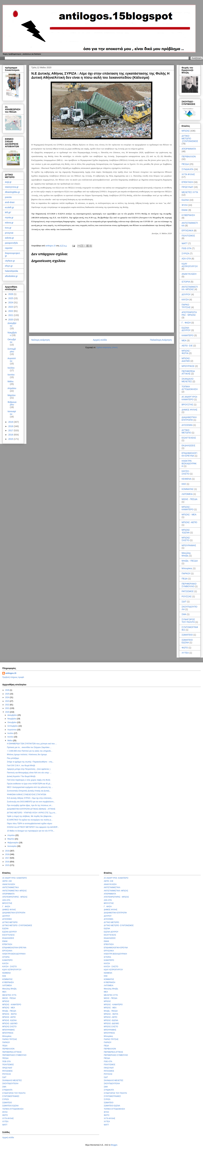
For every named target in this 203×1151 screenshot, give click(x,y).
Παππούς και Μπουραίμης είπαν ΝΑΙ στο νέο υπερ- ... (29, 773)
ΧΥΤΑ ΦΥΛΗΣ (188, 174)
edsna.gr (9, 222)
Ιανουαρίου (12, 412)
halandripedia (11, 271)
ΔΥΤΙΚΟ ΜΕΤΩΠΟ (186, 431)
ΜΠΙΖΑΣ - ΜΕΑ (189, 514)
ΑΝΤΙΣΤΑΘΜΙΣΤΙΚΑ (10, 887)
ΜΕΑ (184, 340)
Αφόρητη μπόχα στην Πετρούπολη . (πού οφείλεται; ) (28, 769)
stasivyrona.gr (11, 187)
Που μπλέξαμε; (13, 758)
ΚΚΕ (184, 484)
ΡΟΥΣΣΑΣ (187, 596)
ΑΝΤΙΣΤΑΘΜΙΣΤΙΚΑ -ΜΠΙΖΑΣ (190, 288)
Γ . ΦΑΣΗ (186, 322)
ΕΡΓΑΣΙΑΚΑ (187, 230)
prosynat (9, 233)
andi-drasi (9, 202)
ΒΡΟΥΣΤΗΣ (187, 404)
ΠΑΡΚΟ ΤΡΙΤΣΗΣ (186, 306)
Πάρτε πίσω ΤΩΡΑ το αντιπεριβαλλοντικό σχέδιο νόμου (29, 823)
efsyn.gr (9, 266)
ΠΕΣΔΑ (185, 164)
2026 (11, 294)
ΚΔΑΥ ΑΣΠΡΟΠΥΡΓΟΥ (190, 265)
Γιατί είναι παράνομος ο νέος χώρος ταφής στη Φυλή (28, 780)
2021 (11, 315)
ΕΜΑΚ (185, 210)
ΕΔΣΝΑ (185, 200)
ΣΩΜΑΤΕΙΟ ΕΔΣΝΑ (187, 641)
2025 (11, 298)
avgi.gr (8, 182)
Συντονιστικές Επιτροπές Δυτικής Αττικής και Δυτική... (29, 791)
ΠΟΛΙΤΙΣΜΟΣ (188, 235)
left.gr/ (8, 212)
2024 (11, 302)
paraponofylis (11, 243)
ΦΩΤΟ (185, 647)
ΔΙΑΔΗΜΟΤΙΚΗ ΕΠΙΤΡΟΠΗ (189, 418)
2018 (11, 426)
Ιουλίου (11, 368)
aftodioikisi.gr (11, 276)
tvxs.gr (8, 227)
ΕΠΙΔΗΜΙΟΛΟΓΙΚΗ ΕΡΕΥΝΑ (189, 454)
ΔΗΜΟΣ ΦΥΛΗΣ (189, 409)
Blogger (114, 1145)
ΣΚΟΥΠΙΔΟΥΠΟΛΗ (10, 1083)
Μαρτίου (12, 395)
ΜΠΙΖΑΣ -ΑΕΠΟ (189, 522)
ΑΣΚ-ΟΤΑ (186, 258)
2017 (11, 430)
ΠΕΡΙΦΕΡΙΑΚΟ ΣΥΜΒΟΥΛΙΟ (189, 585)
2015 (11, 439)
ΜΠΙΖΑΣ (186, 131)
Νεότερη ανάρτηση (40, 340)
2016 (11, 434)
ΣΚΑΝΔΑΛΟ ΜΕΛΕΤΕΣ (187, 380)
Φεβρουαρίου (12, 403)
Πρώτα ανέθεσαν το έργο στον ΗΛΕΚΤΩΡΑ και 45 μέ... (29, 784)
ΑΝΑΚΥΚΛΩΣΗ (189, 274)
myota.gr (9, 217)
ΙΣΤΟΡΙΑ (186, 281)
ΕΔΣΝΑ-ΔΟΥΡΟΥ (186, 329)
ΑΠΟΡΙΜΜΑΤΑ (189, 149)
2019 (11, 422)
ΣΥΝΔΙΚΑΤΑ (187, 169)
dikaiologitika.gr (12, 192)
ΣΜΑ (184, 614)
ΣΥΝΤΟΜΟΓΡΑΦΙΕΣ (10, 1096)
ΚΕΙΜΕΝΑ (186, 479)
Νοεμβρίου (12, 719)
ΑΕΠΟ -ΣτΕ (187, 345)
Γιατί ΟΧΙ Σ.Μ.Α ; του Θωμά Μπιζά (21, 765)
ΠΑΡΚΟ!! (186, 573)
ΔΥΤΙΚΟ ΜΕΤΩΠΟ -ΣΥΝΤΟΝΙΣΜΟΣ (190, 138)
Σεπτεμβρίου (12, 350)
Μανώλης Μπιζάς (186, 554)
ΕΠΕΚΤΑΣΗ (187, 182)
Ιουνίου (11, 374)
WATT (185, 243)
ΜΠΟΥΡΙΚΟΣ (188, 366)
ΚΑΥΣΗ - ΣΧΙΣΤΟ (186, 472)
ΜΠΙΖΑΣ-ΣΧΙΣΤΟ (186, 539)
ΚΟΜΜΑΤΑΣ (188, 489)
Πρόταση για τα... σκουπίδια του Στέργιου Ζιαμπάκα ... (29, 747)
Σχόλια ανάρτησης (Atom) (107, 347)
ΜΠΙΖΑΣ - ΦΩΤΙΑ (186, 352)
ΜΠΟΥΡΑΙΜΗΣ (189, 545)
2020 (11, 319)
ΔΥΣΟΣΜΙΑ (187, 425)
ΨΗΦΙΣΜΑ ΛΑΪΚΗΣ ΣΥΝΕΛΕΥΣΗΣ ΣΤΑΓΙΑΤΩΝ (26, 794)
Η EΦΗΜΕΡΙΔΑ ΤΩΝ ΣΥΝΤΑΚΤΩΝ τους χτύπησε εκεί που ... (32, 744)
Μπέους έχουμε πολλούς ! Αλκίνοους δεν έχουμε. (27, 754)
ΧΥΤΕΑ (185, 653)
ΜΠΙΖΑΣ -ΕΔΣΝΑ (186, 531)
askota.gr (9, 238)
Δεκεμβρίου (12, 324)
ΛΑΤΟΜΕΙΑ (187, 494)
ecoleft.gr (9, 207)
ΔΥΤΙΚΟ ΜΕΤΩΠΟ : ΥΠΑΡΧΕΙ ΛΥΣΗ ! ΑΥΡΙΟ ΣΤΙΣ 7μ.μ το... (32, 813)
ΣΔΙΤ (184, 601)
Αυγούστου (12, 359)
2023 (11, 307)
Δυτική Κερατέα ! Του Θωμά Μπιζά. (21, 776)
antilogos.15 (10, 673)
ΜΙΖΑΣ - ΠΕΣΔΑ (189, 499)
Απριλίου (12, 388)
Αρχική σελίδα (100, 340)
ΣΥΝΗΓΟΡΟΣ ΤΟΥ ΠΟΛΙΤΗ (188, 620)
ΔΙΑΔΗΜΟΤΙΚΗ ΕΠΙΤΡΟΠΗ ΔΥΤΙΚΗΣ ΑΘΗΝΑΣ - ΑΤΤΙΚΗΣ (31, 809)
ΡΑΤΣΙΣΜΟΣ (188, 591)
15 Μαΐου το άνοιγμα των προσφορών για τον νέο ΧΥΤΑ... (31, 831)
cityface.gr (10, 261)
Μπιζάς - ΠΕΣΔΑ (190, 561)
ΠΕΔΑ (185, 578)
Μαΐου (10, 381)
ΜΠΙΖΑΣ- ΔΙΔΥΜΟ (186, 359)
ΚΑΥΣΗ (185, 299)
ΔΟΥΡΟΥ (186, 294)
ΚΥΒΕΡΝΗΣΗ (188, 215)
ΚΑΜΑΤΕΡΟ (188, 335)
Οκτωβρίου (12, 340)
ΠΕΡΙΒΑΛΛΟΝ (189, 156)
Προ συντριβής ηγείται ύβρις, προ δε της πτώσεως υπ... (30, 805)
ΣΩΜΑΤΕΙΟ (187, 635)
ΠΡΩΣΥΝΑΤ (187, 187)
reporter (9, 248)
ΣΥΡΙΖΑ (185, 253)
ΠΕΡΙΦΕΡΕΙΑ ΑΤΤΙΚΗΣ (188, 372)
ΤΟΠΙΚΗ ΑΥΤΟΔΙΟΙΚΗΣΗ (190, 387)
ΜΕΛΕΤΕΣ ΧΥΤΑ (190, 192)
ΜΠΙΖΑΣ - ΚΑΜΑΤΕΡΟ (188, 508)
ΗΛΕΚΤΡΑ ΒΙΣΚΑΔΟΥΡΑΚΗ (189, 463)
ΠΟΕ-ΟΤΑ (186, 248)
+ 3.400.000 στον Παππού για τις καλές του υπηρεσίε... (29, 751)
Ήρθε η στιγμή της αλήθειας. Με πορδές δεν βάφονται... (30, 816)
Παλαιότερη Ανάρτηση (161, 340)
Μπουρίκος (187, 568)
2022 (11, 311)
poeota (8, 197)
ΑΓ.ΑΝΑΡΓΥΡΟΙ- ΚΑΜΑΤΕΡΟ (190, 398)
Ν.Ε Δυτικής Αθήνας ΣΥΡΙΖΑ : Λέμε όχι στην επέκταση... (30, 798)
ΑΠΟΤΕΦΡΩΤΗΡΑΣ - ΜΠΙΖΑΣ (189, 313)
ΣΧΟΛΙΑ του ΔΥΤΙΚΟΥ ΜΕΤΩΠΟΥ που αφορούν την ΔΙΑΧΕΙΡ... (33, 827)
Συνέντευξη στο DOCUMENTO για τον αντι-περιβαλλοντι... (31, 802)
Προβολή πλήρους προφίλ (13, 677)
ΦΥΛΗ (185, 205)
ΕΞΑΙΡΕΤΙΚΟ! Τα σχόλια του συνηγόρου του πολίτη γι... (30, 820)
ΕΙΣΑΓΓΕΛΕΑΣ (189, 438)
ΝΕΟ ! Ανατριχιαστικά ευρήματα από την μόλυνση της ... (30, 787)
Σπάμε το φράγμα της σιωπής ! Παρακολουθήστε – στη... (30, 762)
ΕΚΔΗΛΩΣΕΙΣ (188, 445)
